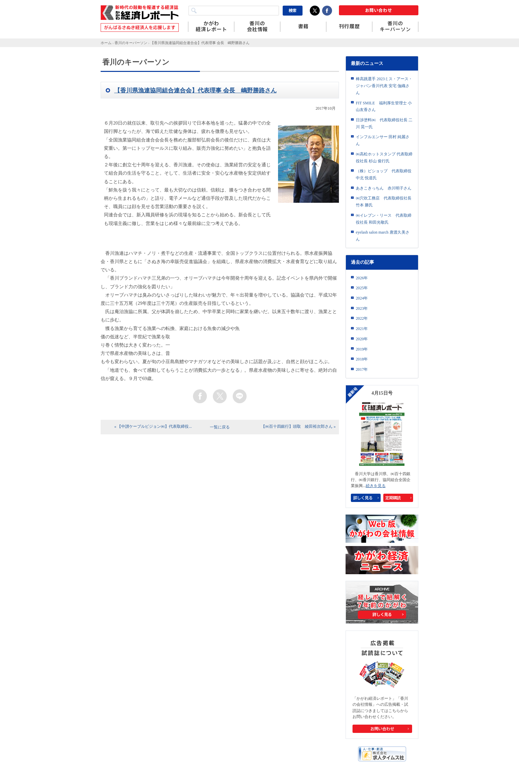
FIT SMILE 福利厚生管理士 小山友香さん (384, 106)
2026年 (362, 278)
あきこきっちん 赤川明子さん (383, 188)
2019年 (362, 349)
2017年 (362, 369)
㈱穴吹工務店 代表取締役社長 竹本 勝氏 (383, 201)
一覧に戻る (220, 427)
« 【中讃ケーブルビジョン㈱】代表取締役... (153, 426)
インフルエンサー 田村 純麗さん (382, 140)
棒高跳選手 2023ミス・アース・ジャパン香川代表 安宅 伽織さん (384, 86)
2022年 (362, 318)
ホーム (106, 43)
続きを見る (376, 485)
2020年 (362, 339)
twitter (220, 396)
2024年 (362, 298)
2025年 (362, 288)
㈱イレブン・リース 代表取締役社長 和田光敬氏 (383, 219)
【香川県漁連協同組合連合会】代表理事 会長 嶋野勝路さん (200, 43)
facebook (200, 396)
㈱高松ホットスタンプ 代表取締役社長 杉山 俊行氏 (384, 157)
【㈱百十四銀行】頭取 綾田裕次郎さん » (298, 426)
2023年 (362, 308)
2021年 (362, 328)
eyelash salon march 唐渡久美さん (382, 236)
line (240, 396)
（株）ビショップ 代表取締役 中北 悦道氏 (383, 174)
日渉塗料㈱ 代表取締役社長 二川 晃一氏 (384, 123)
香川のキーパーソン (131, 43)
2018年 (362, 359)
